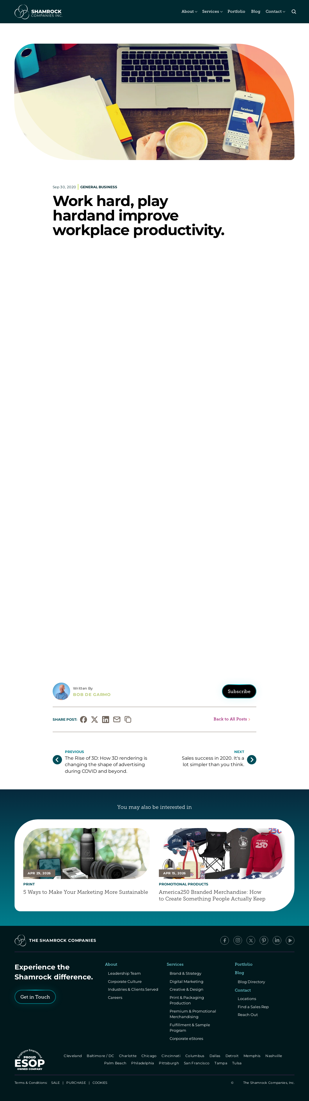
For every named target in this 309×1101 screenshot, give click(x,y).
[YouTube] (290, 940)
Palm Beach (115, 1063)
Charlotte (128, 1056)
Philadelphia (143, 1063)
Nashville (274, 1056)
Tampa (221, 1063)
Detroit (232, 1056)
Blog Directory (251, 981)
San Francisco (197, 1063)
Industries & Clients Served (133, 989)
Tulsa (237, 1063)
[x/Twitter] (250, 940)
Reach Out (248, 1014)
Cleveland (73, 1056)
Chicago (149, 1056)
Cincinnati (171, 1056)
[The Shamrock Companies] (38, 11)
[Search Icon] (294, 12)
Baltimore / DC (101, 1056)
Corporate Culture (125, 981)
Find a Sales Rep (253, 1006)
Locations (247, 998)
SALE (55, 1083)
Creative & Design (186, 989)
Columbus (195, 1056)
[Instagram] (237, 940)
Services (210, 11)
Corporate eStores (186, 1038)
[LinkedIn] (277, 940)
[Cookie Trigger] (100, 1082)
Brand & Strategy (185, 973)
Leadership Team (124, 973)
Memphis (252, 1056)
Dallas (215, 1056)
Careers (115, 997)
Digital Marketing (186, 981)
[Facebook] (224, 940)
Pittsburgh (169, 1063)
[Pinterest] (264, 940)
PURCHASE (76, 1083)
